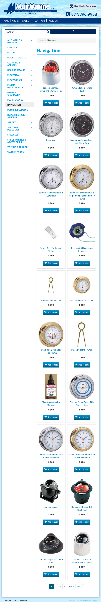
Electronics (18, 80)
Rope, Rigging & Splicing (18, 116)
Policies (54, 20)
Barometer (51, 140)
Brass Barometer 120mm (81, 300)
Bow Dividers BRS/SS (51, 300)
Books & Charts (18, 57)
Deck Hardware (18, 70)
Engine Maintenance (18, 86)
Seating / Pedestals (18, 128)
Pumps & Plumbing (18, 110)
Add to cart (53, 103)
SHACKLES (18, 135)
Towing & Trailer (17, 147)
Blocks (18, 52)
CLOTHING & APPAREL (18, 63)
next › (71, 586)
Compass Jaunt (51, 507)
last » (79, 586)
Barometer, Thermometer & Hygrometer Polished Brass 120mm (82, 195)
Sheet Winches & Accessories (18, 141)
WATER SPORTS (15, 152)
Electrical (18, 75)
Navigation (18, 105)
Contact (39, 20)
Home (6, 20)
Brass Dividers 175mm (81, 350)
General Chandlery (18, 93)
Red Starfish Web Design (88, 601)
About (15, 20)
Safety (18, 122)
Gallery (27, 20)
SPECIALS (18, 47)
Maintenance (18, 100)
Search (48, 32)
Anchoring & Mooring (18, 41)
